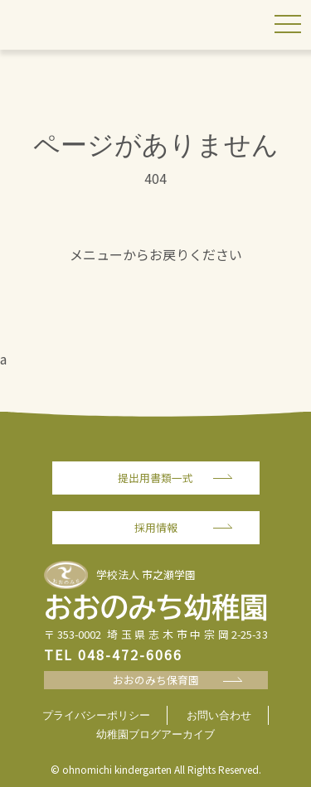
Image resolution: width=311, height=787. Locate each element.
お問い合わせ (219, 715)
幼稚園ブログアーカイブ (155, 734)
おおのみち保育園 (156, 680)
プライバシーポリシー (96, 715)
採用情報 (155, 527)
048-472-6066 (130, 654)
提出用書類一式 (155, 477)
